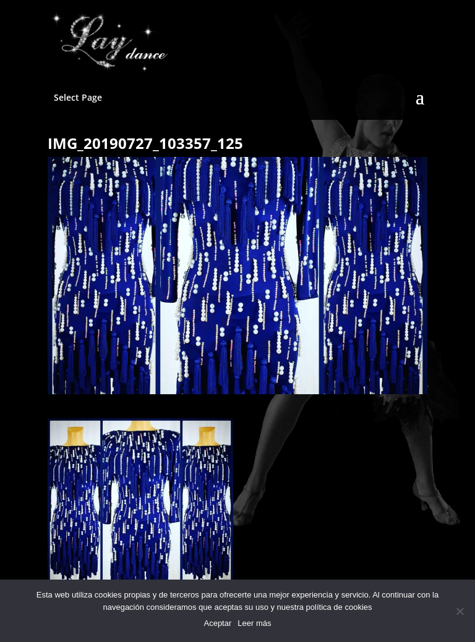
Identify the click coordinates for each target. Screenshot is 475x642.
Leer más (254, 623)
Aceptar (217, 623)
